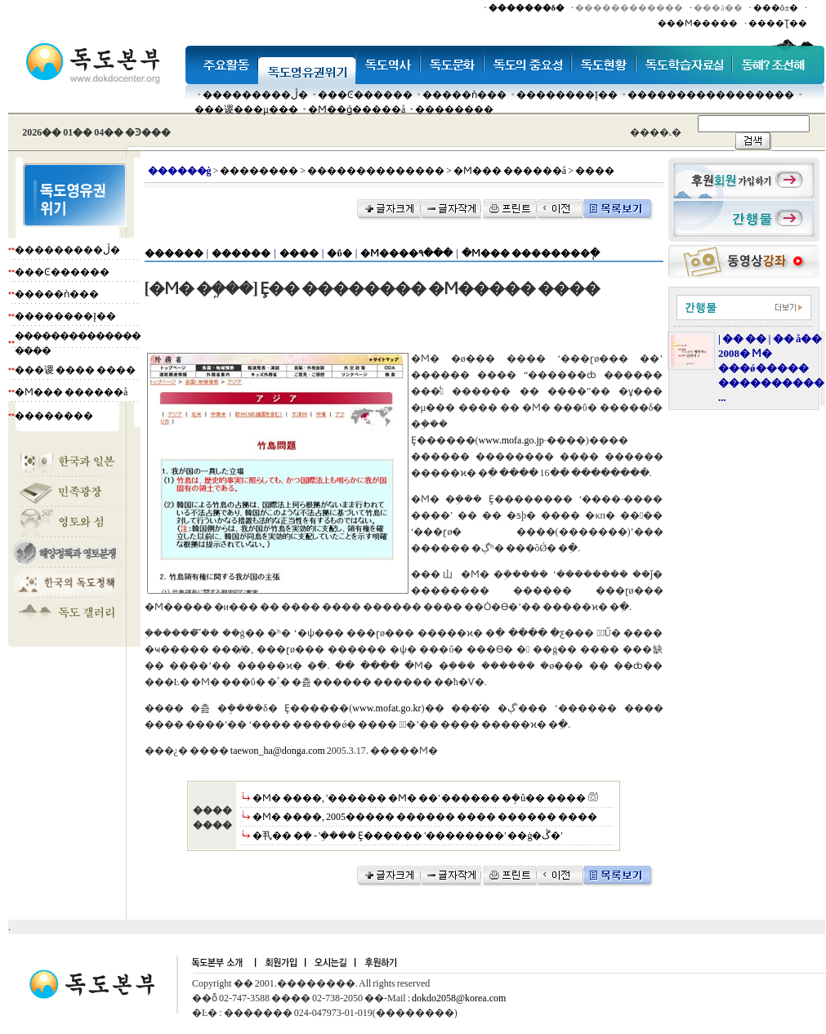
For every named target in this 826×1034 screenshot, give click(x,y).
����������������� (710, 94)
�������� (454, 109)
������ (174, 253)
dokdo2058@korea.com (459, 998)
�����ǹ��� (464, 94)
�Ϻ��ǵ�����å (356, 109)
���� (299, 253)
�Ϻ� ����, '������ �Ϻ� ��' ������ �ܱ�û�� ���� (419, 798)
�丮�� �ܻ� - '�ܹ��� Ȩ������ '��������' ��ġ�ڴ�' (407, 835)
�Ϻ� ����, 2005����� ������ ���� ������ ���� (424, 816)
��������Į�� (567, 94)
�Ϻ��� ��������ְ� (531, 253)
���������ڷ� (255, 94)
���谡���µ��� (246, 109)
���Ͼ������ (365, 94)
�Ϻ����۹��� (406, 253)
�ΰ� (339, 253)
